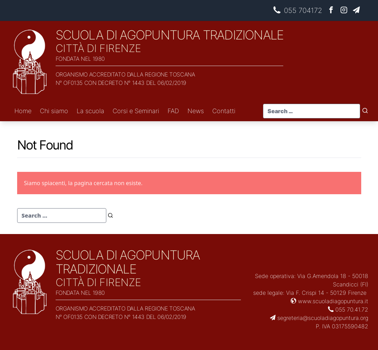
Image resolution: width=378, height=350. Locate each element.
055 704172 (297, 10)
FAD (173, 111)
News (195, 111)
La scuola (90, 111)
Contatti (223, 111)
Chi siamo (54, 111)
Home (22, 111)
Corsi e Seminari (136, 111)
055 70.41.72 (348, 309)
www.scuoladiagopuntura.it (329, 301)
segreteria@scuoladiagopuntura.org (319, 317)
